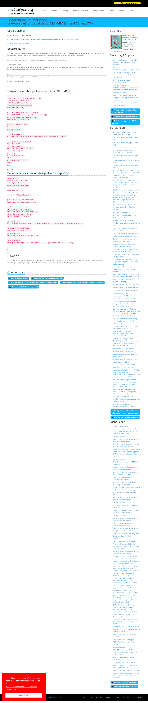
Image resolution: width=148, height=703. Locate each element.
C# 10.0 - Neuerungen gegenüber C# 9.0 (127, 190)
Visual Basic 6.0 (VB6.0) (121, 362)
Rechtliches (137, 697)
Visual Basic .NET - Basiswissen (123, 351)
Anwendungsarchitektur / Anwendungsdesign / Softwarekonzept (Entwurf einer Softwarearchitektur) (126, 87)
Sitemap (108, 697)
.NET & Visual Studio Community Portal (23, 287)
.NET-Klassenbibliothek (70, 40)
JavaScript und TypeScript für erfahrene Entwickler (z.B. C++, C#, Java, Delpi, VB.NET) (126, 269)
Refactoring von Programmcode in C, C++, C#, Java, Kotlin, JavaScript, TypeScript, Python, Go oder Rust (125, 150)
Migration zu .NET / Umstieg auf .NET (125, 103)
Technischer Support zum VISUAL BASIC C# (124, 122)
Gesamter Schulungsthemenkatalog (125, 417)
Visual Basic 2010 (119, 647)
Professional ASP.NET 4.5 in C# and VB (126, 627)
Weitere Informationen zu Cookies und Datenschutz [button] (21, 688)
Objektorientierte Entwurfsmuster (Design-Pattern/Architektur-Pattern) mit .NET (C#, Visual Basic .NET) (127, 304)
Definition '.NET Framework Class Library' (47, 278)
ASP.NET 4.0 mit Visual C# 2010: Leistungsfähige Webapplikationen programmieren (125, 652)
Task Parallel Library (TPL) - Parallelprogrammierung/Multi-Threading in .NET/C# (123, 333)
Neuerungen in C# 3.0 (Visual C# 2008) (126, 287)
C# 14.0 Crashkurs (119, 436)
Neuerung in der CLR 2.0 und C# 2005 (126, 284)
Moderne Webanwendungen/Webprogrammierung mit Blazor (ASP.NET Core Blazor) (127, 69)
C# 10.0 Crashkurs (119, 539)
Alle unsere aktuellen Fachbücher (124, 682)
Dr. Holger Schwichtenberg (20, 44)
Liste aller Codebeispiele (18, 278)
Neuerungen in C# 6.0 (120, 296)
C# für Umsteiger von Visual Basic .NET (126, 236)
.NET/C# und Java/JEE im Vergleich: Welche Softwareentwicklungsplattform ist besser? (126, 62)
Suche (132, 11)
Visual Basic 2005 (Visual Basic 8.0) (124, 359)
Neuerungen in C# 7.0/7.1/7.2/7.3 (124, 299)
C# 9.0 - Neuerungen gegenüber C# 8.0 (126, 233)
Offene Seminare (98, 11)
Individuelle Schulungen (80, 11)
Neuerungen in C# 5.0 (120, 293)
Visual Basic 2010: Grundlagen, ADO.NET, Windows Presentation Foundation (124, 642)
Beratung (65, 11)
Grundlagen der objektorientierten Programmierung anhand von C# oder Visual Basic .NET (126, 261)
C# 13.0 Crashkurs (119, 459)
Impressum (126, 697)
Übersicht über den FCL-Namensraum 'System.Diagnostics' (82, 282)
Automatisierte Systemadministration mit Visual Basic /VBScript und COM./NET (126, 675)
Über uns (122, 11)
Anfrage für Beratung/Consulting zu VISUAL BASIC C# (125, 111)
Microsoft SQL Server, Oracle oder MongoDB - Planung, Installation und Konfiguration (125, 97)
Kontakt (116, 697)
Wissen (111, 11)
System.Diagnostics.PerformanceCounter (44, 40)
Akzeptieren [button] (23, 695)
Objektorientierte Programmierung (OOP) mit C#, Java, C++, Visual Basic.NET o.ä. (125, 321)
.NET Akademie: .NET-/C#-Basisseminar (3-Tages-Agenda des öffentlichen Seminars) (126, 207)
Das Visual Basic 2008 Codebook (124, 662)
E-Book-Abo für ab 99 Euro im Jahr (124, 687)
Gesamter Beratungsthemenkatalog (125, 117)
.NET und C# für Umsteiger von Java (125, 215)
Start (44, 11)
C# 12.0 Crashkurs (119, 502)
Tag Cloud (98, 697)
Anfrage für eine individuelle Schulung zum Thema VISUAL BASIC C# (125, 412)
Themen (54, 11)
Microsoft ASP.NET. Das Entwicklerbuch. (126, 670)
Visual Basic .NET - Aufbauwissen (124, 348)
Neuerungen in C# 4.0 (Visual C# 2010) (126, 290)
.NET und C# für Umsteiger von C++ (125, 212)
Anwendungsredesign (120, 92)
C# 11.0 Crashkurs (119, 515)
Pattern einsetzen (119, 106)
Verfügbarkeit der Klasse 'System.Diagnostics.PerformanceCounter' (33, 282)
